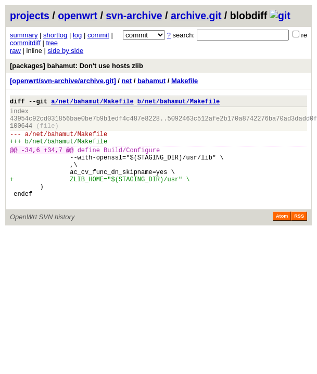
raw (15, 51)
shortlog (55, 35)
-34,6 (30, 160)
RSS (299, 238)
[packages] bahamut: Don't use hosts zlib (76, 66)
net (127, 81)
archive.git (196, 15)
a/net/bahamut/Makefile (92, 102)
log (77, 35)
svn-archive (134, 15)
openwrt (77, 15)
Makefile (184, 81)
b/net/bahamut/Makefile (178, 102)
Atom (282, 238)
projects (29, 15)
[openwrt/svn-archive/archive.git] (63, 81)
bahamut (151, 81)
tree (52, 43)
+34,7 (53, 160)
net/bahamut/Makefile (69, 141)
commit (98, 35)
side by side (66, 51)
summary (23, 35)
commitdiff (25, 43)
